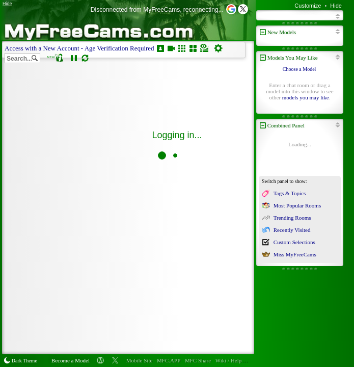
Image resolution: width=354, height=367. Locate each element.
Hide (336, 6)
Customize (307, 6)
